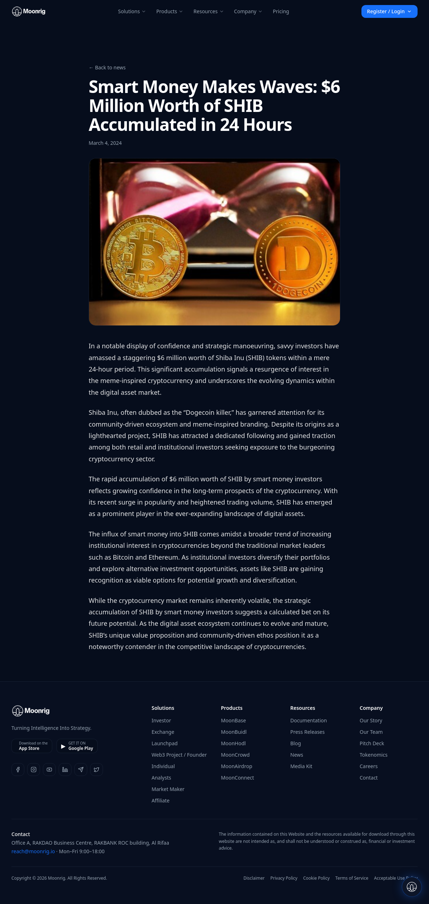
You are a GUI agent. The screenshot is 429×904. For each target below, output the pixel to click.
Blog (295, 743)
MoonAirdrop (236, 766)
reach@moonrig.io (33, 851)
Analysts (161, 777)
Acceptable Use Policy (396, 878)
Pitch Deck (372, 743)
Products (169, 11)
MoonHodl (233, 743)
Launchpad (165, 743)
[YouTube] (49, 769)
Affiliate (160, 800)
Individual (163, 766)
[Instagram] (33, 769)
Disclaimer (254, 878)
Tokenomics (374, 754)
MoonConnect (237, 777)
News (296, 754)
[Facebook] (17, 769)
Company (248, 11)
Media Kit (301, 766)
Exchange (163, 731)
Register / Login (389, 11)
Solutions (132, 11)
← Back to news (107, 67)
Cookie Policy (316, 878)
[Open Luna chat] (412, 887)
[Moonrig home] (28, 11)
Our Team (371, 731)
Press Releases (307, 731)
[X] (96, 769)
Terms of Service (351, 878)
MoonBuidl (234, 731)
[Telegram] (80, 769)
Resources (208, 11)
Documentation (308, 720)
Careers (369, 766)
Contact (369, 777)
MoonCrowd (235, 754)
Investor (161, 720)
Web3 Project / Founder (179, 754)
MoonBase (233, 720)
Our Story (371, 720)
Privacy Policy (283, 878)
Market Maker (168, 789)
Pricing (281, 11)
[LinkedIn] (65, 769)
